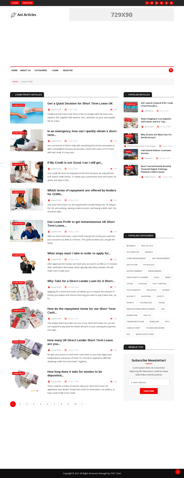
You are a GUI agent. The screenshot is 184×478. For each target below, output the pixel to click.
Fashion (143, 283)
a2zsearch (149, 111)
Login (15, 3)
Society (160, 296)
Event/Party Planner (137, 277)
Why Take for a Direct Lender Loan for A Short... (81, 281)
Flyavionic (149, 158)
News (168, 277)
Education (131, 264)
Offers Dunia (150, 177)
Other (128, 120)
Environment (155, 271)
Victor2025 (149, 126)
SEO (163, 309)
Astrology (149, 264)
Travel (128, 152)
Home (14, 70)
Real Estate (147, 245)
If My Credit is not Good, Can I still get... (75, 162)
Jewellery (154, 321)
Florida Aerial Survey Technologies (141, 146)
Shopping (146, 296)
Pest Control (160, 283)
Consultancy (133, 328)
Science (166, 290)
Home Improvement (136, 258)
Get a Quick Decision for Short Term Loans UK (80, 103)
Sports (130, 302)
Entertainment (134, 271)
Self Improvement (161, 258)
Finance (149, 252)
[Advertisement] (92, 45)
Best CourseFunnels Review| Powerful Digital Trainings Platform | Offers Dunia (156, 169)
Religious (151, 290)
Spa (128, 334)
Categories (40, 70)
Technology (130, 104)
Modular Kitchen (145, 334)
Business (129, 136)
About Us (25, 70)
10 (75, 404)
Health (147, 315)
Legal (157, 277)
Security (130, 296)
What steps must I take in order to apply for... (79, 253)
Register (27, 3)
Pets (167, 321)
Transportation (135, 321)
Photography (133, 290)
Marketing (132, 315)
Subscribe (148, 391)
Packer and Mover (155, 328)
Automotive (132, 252)
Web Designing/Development (140, 309)
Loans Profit (18, 105)
